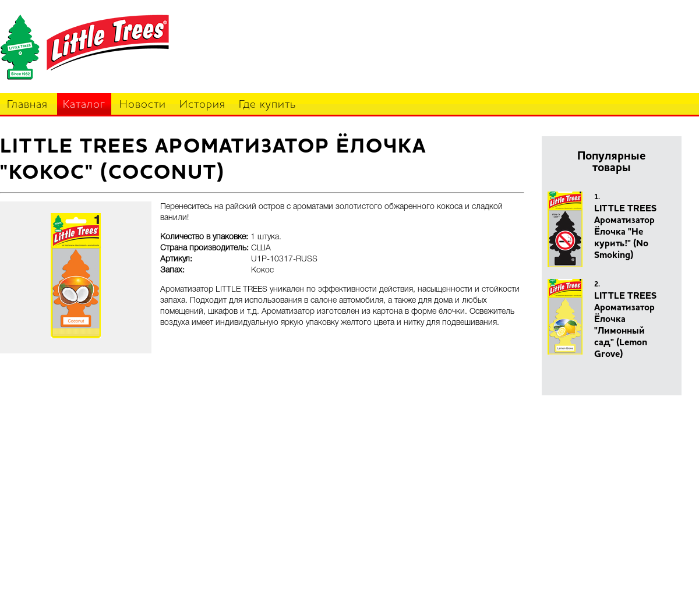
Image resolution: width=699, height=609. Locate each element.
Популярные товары (611, 162)
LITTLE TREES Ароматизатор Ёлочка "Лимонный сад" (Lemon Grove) (625, 325)
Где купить (267, 105)
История (202, 105)
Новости (142, 105)
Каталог (84, 105)
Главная (27, 105)
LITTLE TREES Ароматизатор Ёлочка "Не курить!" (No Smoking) (625, 232)
